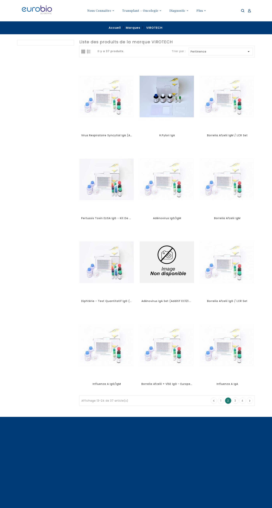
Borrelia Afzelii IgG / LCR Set (227, 301)
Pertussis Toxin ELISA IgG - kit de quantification (106, 218)
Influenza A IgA (227, 384)
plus (199, 11)
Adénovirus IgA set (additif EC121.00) (166, 301)
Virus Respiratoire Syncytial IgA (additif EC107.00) (106, 135)
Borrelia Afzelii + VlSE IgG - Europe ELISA (166, 384)
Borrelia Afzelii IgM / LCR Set (227, 135)
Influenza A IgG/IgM (107, 384)
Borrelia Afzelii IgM (227, 218)
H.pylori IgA (167, 135)
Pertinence (221, 51)
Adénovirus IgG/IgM (167, 218)
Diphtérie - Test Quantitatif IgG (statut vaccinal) (106, 301)
